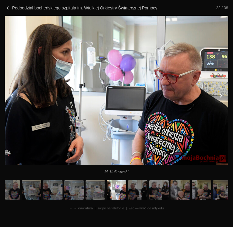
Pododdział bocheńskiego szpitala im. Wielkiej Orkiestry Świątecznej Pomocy (81, 8)
